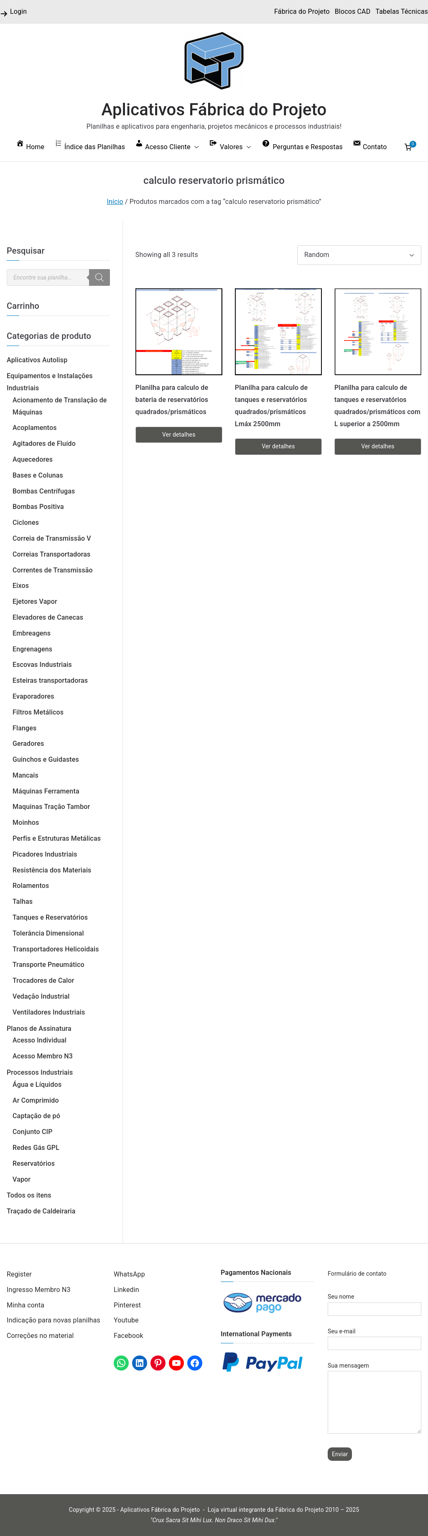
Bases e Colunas (38, 475)
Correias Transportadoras (51, 554)
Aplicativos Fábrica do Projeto (214, 110)
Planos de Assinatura (39, 1028)
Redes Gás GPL (36, 1148)
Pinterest (127, 1305)
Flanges (24, 728)
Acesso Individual (39, 1040)
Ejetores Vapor (35, 601)
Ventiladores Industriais (49, 1012)
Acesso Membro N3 (43, 1056)
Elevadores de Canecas (48, 617)
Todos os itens (29, 1195)
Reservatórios (34, 1163)
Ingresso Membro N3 (39, 1290)
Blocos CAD (353, 11)
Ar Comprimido (36, 1100)
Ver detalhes (178, 434)
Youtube (126, 1320)
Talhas (23, 901)
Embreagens (32, 633)
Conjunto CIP (33, 1132)
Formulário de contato (357, 1273)
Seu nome (374, 1302)
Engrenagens (32, 649)
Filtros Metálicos (38, 712)
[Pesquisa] (99, 277)
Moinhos (26, 822)
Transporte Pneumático (48, 965)
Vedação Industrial (41, 996)
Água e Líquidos (37, 1084)
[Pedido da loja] (359, 255)
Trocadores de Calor (43, 980)
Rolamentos (31, 886)
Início (115, 202)
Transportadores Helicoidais (56, 949)
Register (19, 1274)
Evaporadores (33, 696)
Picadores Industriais (45, 854)
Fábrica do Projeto (302, 11)
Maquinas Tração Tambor (51, 807)
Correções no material (40, 1336)
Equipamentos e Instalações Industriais (50, 382)
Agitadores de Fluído (44, 444)
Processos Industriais (40, 1072)
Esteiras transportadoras (50, 680)
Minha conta (25, 1305)
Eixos (21, 586)
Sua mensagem (374, 1398)
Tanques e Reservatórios (50, 917)
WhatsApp (129, 1274)
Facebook (128, 1336)
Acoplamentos (35, 428)
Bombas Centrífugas (44, 491)
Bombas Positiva (38, 507)
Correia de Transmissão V (52, 538)
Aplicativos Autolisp (37, 360)
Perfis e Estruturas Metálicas (57, 838)
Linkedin (126, 1290)
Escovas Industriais (42, 665)
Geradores (28, 744)
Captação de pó (36, 1116)
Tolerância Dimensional (48, 933)
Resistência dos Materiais (52, 870)
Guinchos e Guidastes (46, 759)
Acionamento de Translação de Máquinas (60, 406)
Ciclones (26, 522)
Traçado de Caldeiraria (41, 1211)
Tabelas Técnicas (401, 11)
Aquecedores (33, 459)
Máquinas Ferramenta (46, 791)
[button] (195, 147)
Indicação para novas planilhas (53, 1320)
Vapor (22, 1179)
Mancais (25, 775)
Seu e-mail (374, 1337)
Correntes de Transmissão (53, 570)
